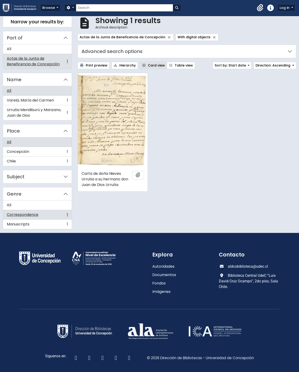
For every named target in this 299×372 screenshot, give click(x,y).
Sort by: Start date (231, 65)
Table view (181, 65)
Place (13, 131)
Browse (49, 7)
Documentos (164, 274)
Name (14, 79)
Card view (153, 65)
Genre (14, 194)
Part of (14, 38)
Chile (37, 162)
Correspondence (37, 216)
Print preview (93, 65)
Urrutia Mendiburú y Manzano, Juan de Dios (37, 112)
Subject (16, 176)
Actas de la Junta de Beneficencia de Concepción (37, 61)
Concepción (37, 153)
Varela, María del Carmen (37, 101)
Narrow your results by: (37, 21)
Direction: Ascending (273, 65)
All (9, 49)
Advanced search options (112, 51)
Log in (285, 7)
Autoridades (163, 266)
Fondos (159, 283)
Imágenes (161, 291)
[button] (260, 8)
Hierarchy (125, 65)
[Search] (124, 7)
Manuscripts (37, 225)
